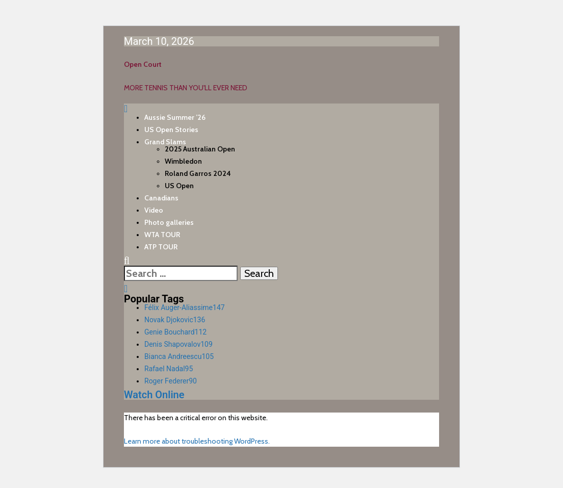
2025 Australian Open (200, 148)
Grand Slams (165, 141)
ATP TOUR (160, 246)
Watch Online (154, 395)
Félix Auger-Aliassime (184, 307)
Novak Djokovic (174, 320)
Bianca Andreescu (179, 356)
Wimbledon (183, 161)
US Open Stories (171, 129)
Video (153, 210)
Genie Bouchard (175, 332)
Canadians (161, 197)
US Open (179, 185)
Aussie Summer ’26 (175, 117)
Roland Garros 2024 (198, 173)
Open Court (143, 64)
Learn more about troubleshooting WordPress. (197, 441)
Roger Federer (170, 381)
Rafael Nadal (168, 369)
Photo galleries (169, 222)
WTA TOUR (162, 234)
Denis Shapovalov (178, 344)
